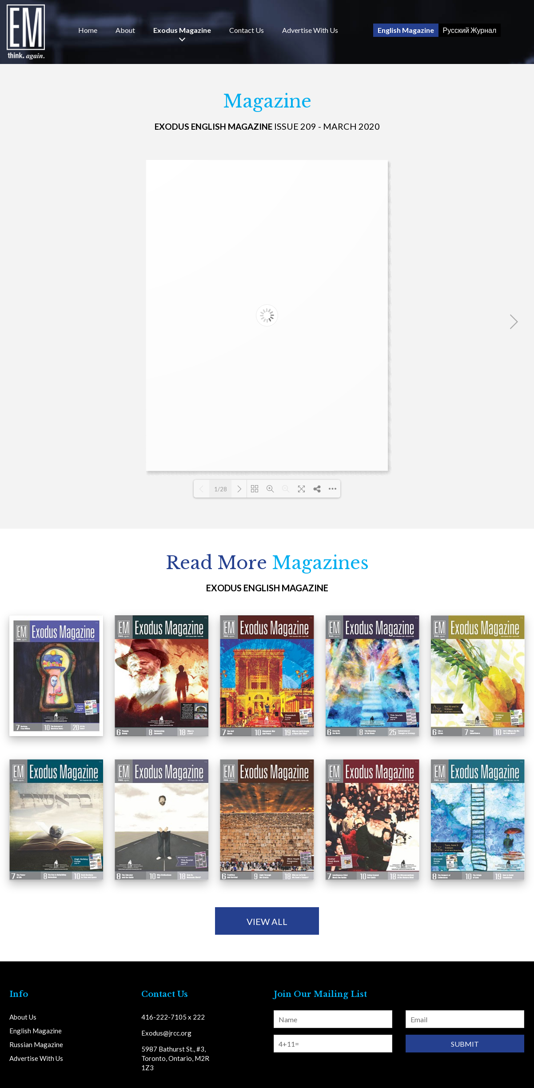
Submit (465, 1044)
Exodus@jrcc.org (166, 1033)
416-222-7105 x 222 (173, 1017)
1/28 (220, 489)
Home (87, 30)
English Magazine (406, 30)
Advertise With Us (310, 30)
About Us (22, 1017)
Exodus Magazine (182, 30)
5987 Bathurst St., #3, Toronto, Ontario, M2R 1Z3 (175, 1058)
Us (246, 30)
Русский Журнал (470, 30)
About (125, 30)
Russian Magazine (36, 1044)
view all (267, 921)
